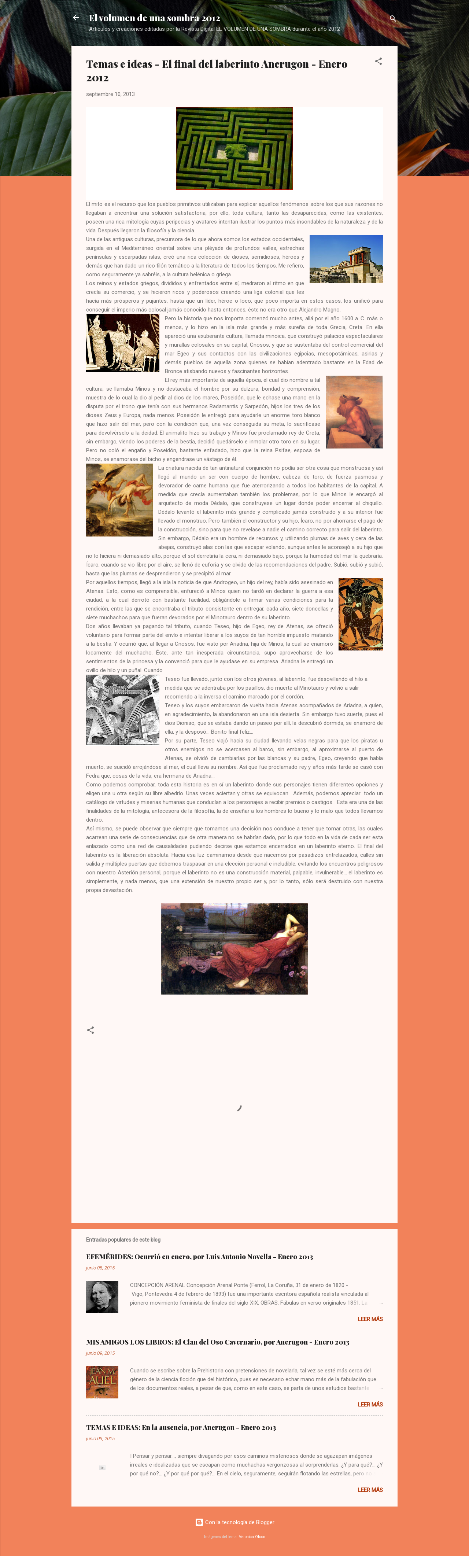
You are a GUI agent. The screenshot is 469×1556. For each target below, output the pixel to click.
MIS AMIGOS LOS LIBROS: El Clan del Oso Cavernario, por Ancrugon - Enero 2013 (218, 1342)
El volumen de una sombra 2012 (154, 17)
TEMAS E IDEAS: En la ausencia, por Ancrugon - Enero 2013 (181, 1427)
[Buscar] (393, 20)
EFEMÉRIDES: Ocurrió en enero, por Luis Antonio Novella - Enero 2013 (199, 1256)
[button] (378, 62)
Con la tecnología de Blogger (234, 1522)
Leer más (370, 1319)
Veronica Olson (252, 1536)
